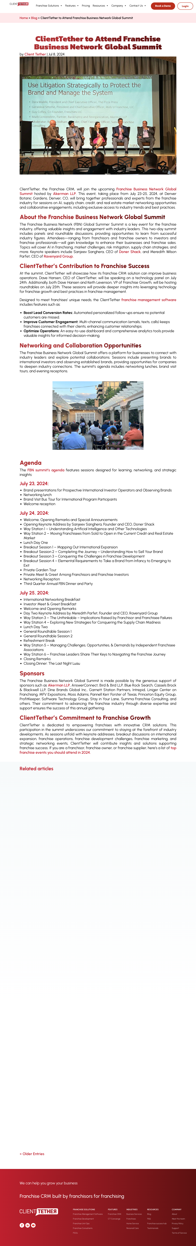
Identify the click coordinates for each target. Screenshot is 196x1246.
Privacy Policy (177, 1223)
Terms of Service (179, 1233)
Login (185, 6)
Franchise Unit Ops (81, 1223)
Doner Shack (130, 251)
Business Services (134, 1214)
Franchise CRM (114, 1214)
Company (119, 5)
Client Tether (35, 54)
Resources (101, 5)
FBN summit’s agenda (45, 470)
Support (175, 1228)
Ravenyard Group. (59, 256)
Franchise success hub (157, 1223)
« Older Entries (32, 1154)
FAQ (149, 1219)
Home (24, 18)
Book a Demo (163, 6)
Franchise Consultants (82, 1228)
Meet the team (178, 1219)
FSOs (75, 1233)
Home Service (132, 1223)
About (174, 1214)
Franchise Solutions (49, 5)
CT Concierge (114, 1219)
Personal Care (132, 1228)
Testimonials (152, 1228)
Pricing (86, 5)
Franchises (131, 1219)
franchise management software (148, 300)
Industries (132, 1209)
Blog (34, 18)
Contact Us (137, 5)
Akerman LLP (64, 193)
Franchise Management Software (88, 1214)
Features (72, 5)
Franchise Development (83, 1219)
